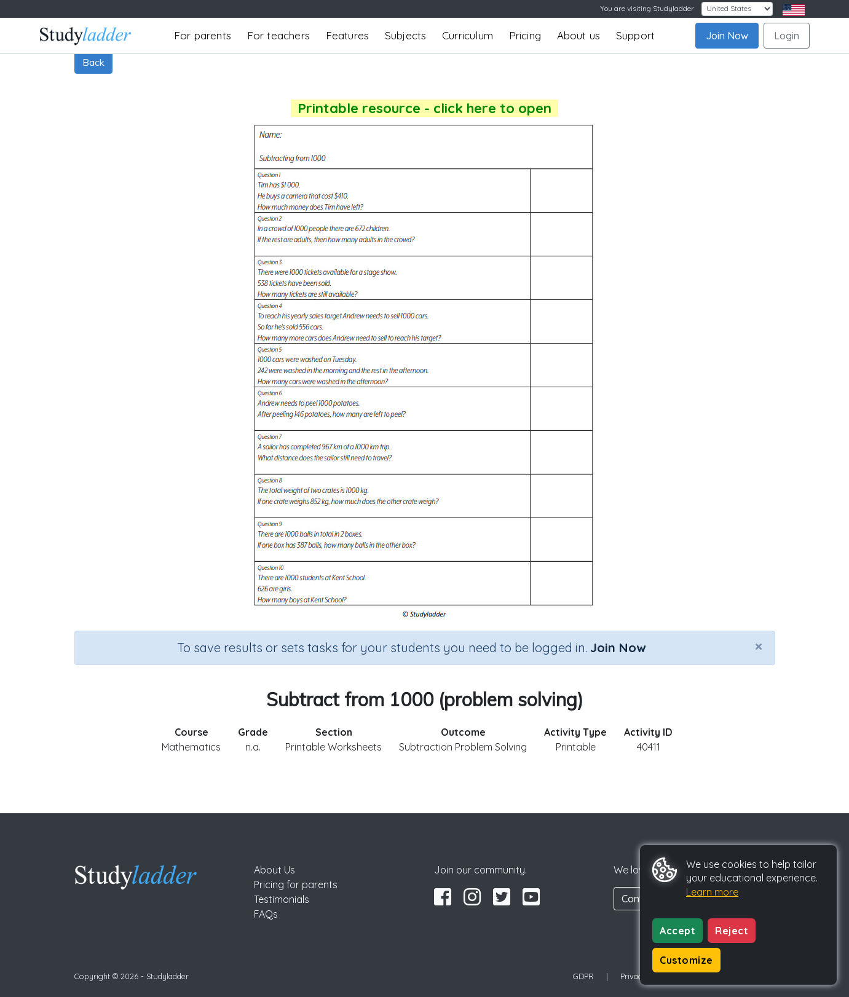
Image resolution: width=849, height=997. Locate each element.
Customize (686, 960)
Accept (677, 930)
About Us (274, 870)
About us (579, 35)
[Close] (759, 646)
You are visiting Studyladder (647, 8)
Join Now (727, 36)
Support (635, 35)
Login (786, 36)
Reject (731, 930)
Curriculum (467, 35)
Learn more (712, 892)
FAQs (266, 914)
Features (347, 35)
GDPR (583, 976)
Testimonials (281, 899)
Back (93, 62)
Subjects (406, 35)
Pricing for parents (296, 884)
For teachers (278, 35)
